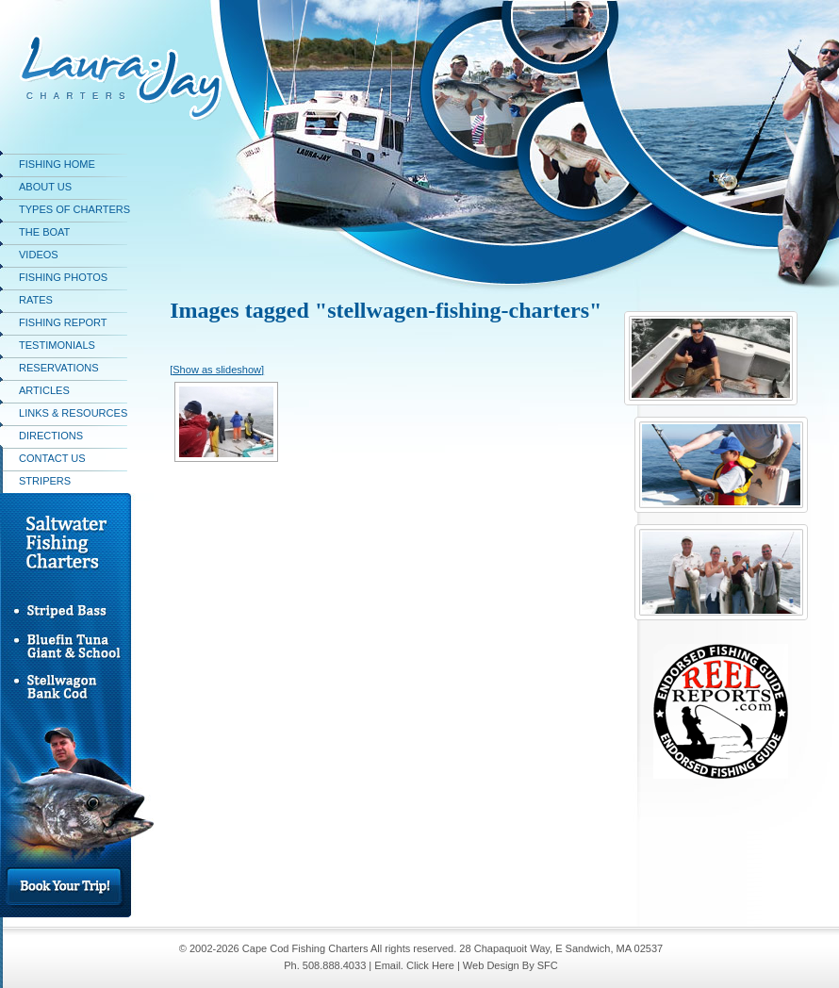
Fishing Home (57, 164)
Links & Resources (73, 413)
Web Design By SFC (510, 965)
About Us (45, 186)
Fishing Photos (63, 277)
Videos (38, 254)
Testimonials (57, 345)
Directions (51, 435)
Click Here (430, 965)
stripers (45, 480)
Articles (44, 390)
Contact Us (52, 458)
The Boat (44, 232)
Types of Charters (74, 209)
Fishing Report (63, 322)
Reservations (59, 367)
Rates (36, 299)
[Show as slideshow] (217, 369)
